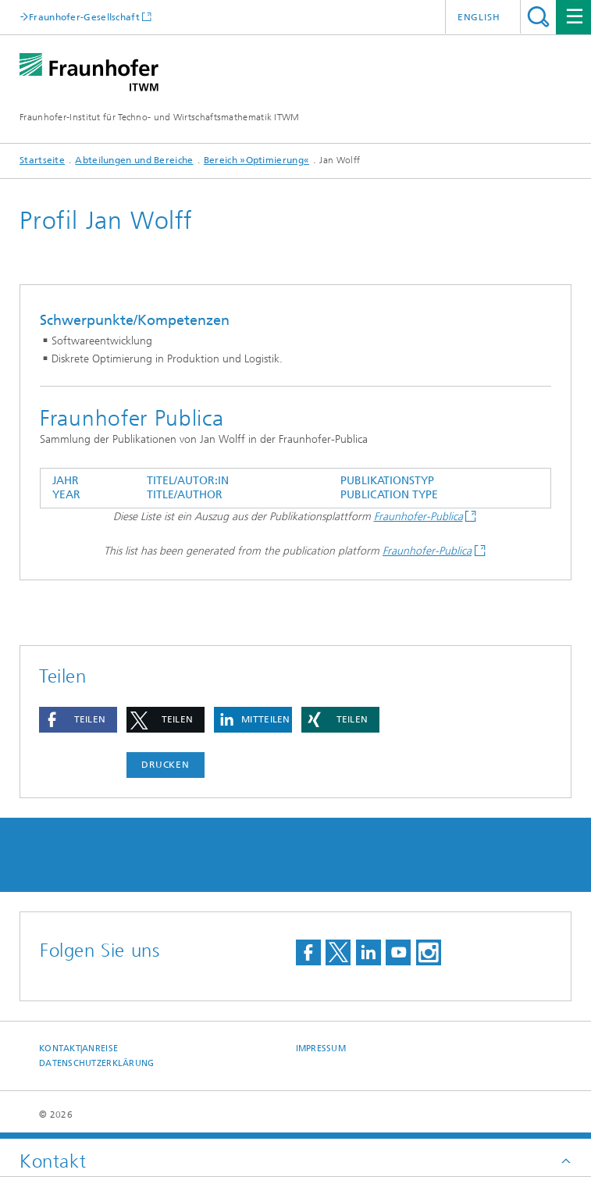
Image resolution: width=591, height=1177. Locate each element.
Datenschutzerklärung (97, 1063)
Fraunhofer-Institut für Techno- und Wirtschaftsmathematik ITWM (160, 117)
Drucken (165, 764)
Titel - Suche (538, 17)
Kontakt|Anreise (78, 1048)
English (478, 17)
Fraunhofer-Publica (418, 516)
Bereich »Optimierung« (256, 160)
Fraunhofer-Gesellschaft (84, 17)
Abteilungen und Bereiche (134, 160)
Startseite (42, 160)
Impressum (321, 1048)
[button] (78, 720)
